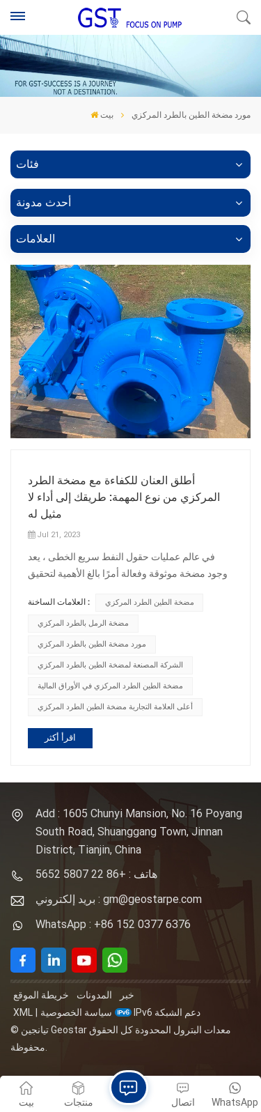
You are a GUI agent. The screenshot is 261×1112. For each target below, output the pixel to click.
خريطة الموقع (41, 995)
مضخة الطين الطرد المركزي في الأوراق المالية (110, 685)
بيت (101, 115)
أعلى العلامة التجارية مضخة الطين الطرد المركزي (115, 706)
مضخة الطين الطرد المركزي (149, 602)
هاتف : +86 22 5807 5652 (96, 874)
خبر (127, 995)
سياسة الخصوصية (76, 1012)
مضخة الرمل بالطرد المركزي (83, 623)
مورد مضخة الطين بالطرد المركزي (92, 644)
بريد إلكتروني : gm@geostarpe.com (118, 899)
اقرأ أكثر (60, 737)
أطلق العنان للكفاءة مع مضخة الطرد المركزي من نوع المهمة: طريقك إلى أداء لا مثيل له (124, 497)
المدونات (94, 995)
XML (23, 1012)
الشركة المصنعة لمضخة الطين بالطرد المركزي (110, 665)
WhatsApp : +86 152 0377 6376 (113, 924)
